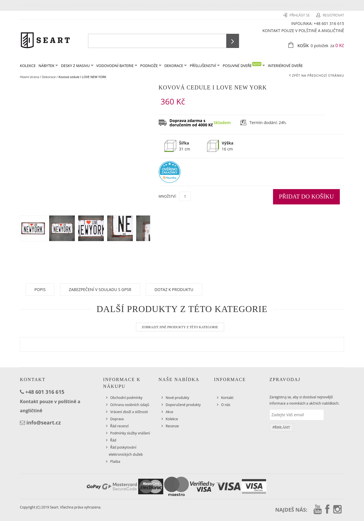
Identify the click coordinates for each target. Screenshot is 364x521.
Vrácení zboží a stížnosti (129, 411)
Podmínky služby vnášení (130, 433)
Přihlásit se (300, 15)
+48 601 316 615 (329, 23)
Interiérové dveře (285, 65)
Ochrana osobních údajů (129, 404)
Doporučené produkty (183, 404)
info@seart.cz (43, 422)
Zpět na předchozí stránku (318, 75)
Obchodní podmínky (126, 397)
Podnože (151, 65)
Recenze (172, 426)
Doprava (117, 419)
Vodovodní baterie (116, 65)
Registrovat (333, 15)
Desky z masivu (77, 65)
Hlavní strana (29, 77)
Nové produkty (177, 397)
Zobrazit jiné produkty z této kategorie (180, 327)
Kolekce (172, 419)
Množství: (168, 196)
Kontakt (227, 397)
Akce (169, 411)
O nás (225, 404)
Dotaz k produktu (173, 289)
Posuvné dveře (244, 65)
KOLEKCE (28, 65)
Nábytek (48, 65)
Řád (113, 440)
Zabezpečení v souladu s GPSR (100, 289)
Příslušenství (205, 65)
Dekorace (175, 65)
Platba (115, 461)
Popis (40, 289)
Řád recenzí (119, 426)
